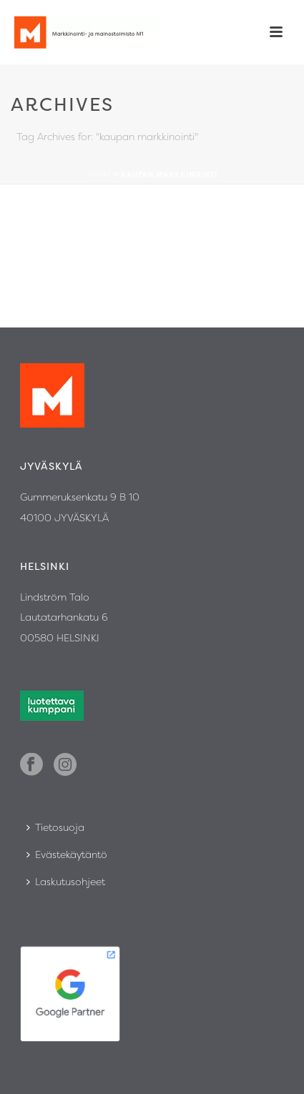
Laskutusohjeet (65, 881)
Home (99, 174)
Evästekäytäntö (66, 854)
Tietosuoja (55, 827)
